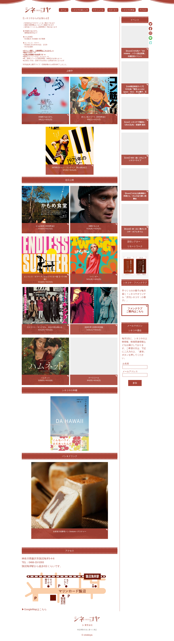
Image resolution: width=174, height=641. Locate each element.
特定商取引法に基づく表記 (87, 630)
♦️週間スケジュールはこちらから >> (36, 57)
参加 (135, 383)
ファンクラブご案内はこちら (134, 310)
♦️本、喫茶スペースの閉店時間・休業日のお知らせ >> (42, 58)
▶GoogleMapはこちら (34, 609)
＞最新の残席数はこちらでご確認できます (38, 25)
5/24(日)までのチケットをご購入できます (39, 23)
